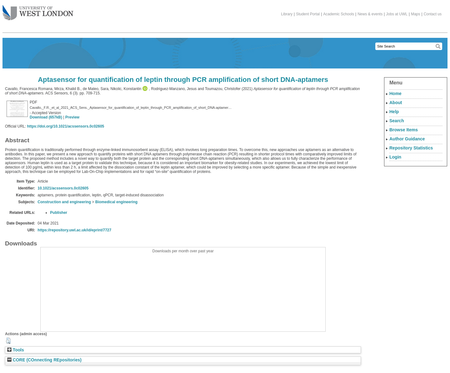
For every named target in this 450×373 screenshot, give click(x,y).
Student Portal (308, 14)
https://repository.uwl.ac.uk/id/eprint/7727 (74, 230)
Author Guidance (407, 138)
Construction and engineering (64, 202)
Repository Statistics (411, 147)
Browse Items (403, 129)
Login (395, 156)
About (395, 102)
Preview (72, 117)
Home (395, 93)
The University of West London (38, 10)
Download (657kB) (46, 117)
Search (396, 120)
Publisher (58, 212)
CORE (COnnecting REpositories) (44, 360)
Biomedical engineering (116, 202)
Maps (415, 14)
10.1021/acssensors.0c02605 (63, 188)
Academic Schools (338, 14)
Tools (15, 350)
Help (394, 111)
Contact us (433, 14)
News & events (370, 14)
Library (286, 14)
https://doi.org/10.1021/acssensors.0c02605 (65, 126)
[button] (8, 341)
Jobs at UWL (397, 14)
